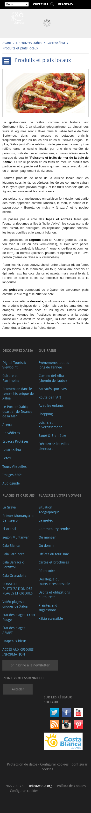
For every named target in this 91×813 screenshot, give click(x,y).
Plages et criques (18, 495)
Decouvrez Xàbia (29, 42)
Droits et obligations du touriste (54, 594)
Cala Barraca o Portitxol (13, 564)
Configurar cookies (55, 764)
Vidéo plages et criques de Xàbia (15, 604)
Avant (6, 42)
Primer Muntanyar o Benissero (18, 518)
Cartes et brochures (54, 562)
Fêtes (6, 458)
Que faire (47, 350)
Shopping (46, 414)
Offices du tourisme (54, 554)
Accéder (18, 689)
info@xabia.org (40, 785)
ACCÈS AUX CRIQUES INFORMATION (18, 652)
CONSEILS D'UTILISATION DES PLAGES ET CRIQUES (17, 588)
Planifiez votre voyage (60, 495)
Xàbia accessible (51, 618)
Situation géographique (49, 509)
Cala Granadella (14, 575)
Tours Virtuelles (14, 466)
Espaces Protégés (15, 441)
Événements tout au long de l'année (54, 365)
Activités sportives (53, 388)
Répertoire (47, 570)
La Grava (9, 507)
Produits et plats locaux (20, 48)
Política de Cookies (71, 785)
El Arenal (9, 528)
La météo (46, 520)
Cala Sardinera (13, 554)
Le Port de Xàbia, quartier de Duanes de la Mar (17, 411)
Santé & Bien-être (52, 435)
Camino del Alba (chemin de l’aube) (53, 378)
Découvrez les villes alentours (54, 446)
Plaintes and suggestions (48, 607)
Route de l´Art (50, 397)
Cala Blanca (11, 545)
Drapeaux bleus (14, 641)
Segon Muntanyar (15, 537)
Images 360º (11, 474)
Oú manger (47, 537)
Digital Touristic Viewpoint (14, 365)
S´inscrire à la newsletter (30, 665)
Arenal (7, 424)
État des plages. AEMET (14, 630)
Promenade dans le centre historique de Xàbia (18, 393)
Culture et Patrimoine (11, 378)
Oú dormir (47, 545)
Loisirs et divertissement (50, 425)
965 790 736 (15, 785)
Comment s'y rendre (54, 528)
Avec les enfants (51, 405)
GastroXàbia (56, 42)
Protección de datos (22, 764)
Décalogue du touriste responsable (54, 581)
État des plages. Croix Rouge (18, 617)
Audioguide (11, 483)
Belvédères (11, 432)
